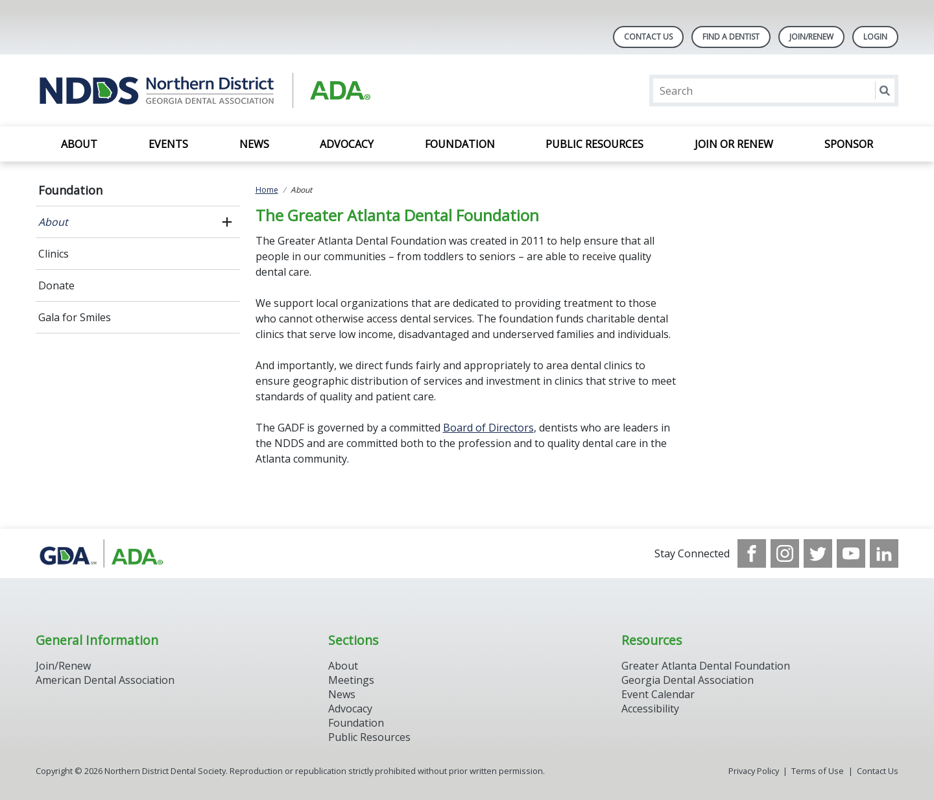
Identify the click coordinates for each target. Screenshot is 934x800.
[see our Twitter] (818, 553)
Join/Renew (811, 36)
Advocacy (347, 144)
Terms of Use (817, 771)
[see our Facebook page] (751, 553)
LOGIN (875, 36)
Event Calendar (658, 694)
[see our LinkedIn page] (884, 553)
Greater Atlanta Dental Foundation (705, 666)
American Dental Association (105, 680)
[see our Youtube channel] (851, 553)
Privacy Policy (753, 771)
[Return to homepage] (203, 90)
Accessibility (650, 708)
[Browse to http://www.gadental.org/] (101, 553)
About (79, 144)
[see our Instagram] (785, 553)
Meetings (351, 680)
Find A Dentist (731, 36)
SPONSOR (848, 144)
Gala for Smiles (74, 317)
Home (267, 189)
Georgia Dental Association (687, 680)
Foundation (460, 144)
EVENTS (168, 144)
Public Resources (594, 144)
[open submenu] (227, 222)
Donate (56, 285)
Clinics (53, 254)
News (254, 144)
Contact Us (648, 36)
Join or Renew (734, 144)
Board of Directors (488, 427)
